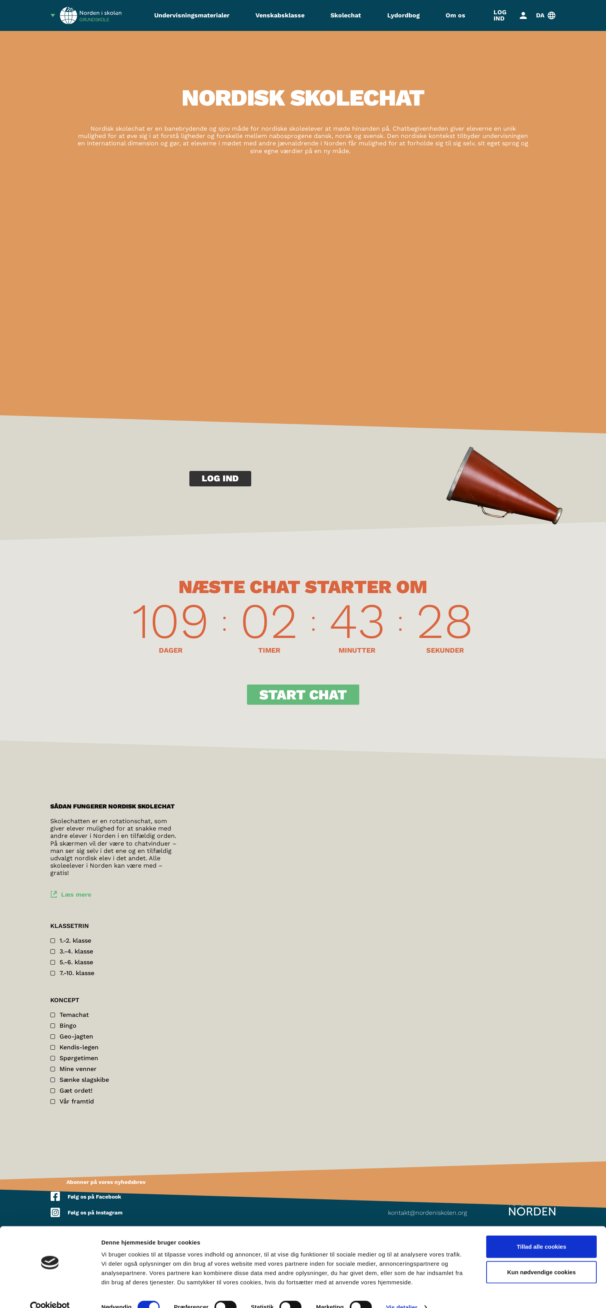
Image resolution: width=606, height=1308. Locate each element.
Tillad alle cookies (541, 1232)
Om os (455, 15)
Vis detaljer (401, 1292)
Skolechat (345, 15)
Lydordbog (403, 15)
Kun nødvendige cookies (541, 1257)
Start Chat (303, 696)
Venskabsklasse (280, 15)
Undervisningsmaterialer (192, 15)
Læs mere (76, 896)
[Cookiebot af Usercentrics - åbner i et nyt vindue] (50, 1293)
